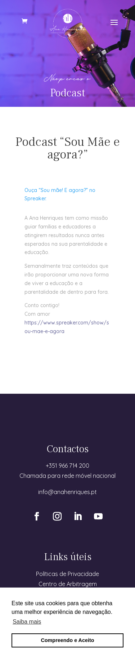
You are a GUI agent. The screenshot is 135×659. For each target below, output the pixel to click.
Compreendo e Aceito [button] (67, 640)
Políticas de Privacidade (67, 573)
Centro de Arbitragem (68, 584)
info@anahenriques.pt (67, 492)
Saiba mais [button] (27, 622)
